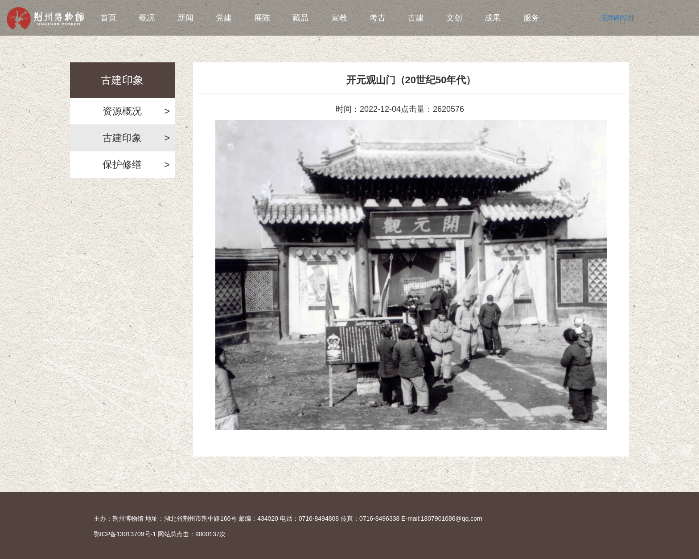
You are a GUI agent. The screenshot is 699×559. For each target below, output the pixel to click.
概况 (147, 17)
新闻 (185, 17)
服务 (531, 17)
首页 (108, 17)
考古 (378, 17)
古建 (416, 17)
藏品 (300, 17)
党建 (224, 17)
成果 (493, 17)
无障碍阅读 (616, 17)
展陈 (262, 17)
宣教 (339, 17)
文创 (454, 17)
